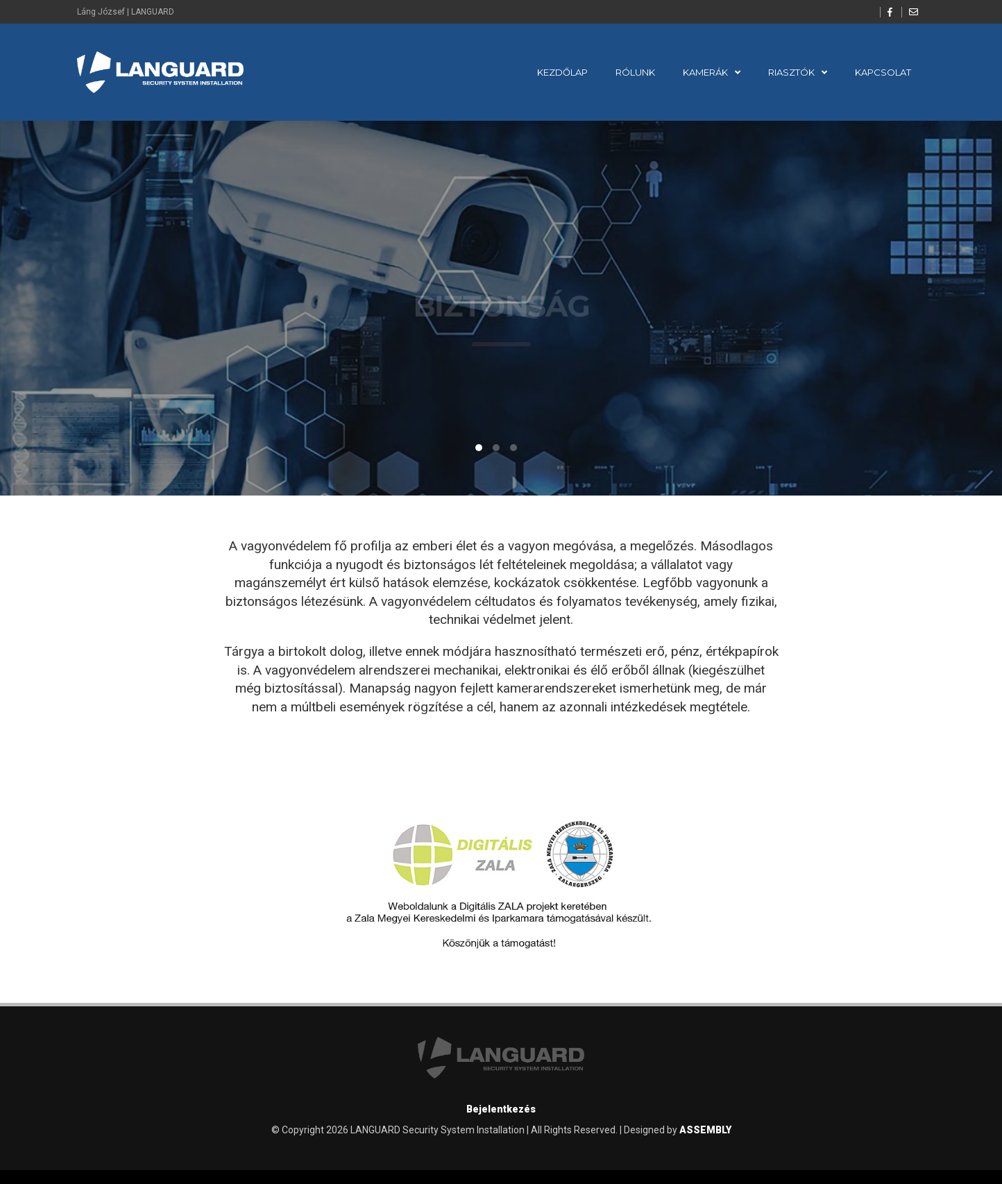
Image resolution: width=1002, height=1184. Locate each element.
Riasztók (791, 72)
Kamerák (705, 72)
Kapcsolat (883, 72)
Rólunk (635, 72)
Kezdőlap (562, 72)
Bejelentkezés (501, 1109)
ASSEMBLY (705, 1129)
